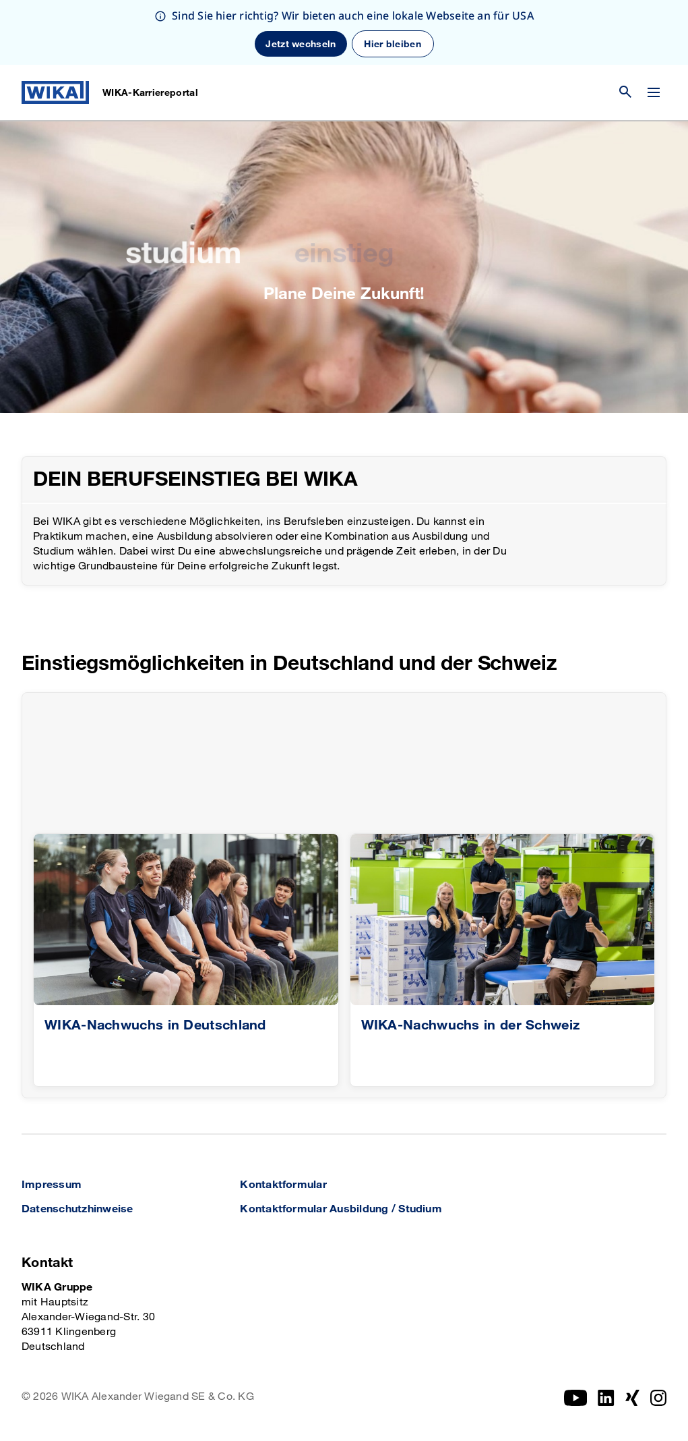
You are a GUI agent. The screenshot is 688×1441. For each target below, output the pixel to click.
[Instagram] (606, 1398)
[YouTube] (576, 1398)
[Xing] (632, 1398)
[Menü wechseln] (653, 92)
